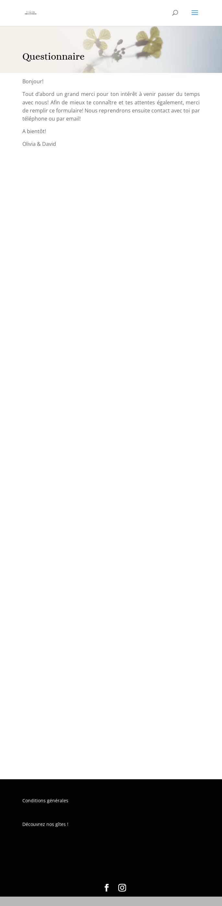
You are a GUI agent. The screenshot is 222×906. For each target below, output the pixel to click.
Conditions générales (45, 800)
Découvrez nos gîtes (44, 824)
